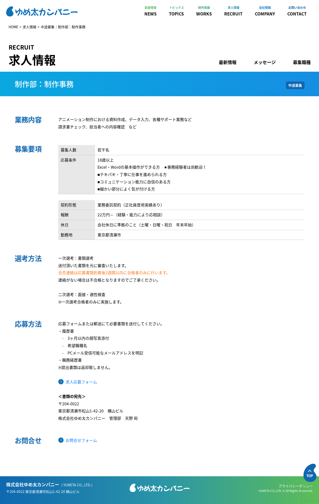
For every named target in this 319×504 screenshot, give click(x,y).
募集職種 (302, 62)
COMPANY (265, 11)
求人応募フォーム (81, 382)
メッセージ (265, 62)
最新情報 (227, 62)
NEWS (150, 11)
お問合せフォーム (81, 440)
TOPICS (176, 11)
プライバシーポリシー (295, 485)
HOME (13, 26)
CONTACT (297, 11)
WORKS (204, 11)
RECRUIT (233, 11)
